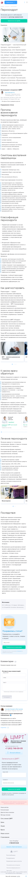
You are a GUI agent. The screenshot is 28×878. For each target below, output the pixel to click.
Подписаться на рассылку (14, 647)
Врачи (3, 829)
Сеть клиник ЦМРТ (7, 818)
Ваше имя (5, 772)
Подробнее (3, 727)
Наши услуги (5, 833)
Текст (4, 682)
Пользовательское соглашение (13, 865)
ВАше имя (5, 672)
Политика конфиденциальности (13, 867)
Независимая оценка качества (14, 861)
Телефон (5, 779)
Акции (3, 826)
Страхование (5, 837)
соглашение (19, 651)
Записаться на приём (14, 789)
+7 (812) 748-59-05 (14, 748)
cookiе (18, 876)
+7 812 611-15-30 (14, 843)
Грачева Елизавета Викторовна (14, 709)
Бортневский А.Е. (10, 92)
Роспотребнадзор (10, 855)
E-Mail (4, 677)
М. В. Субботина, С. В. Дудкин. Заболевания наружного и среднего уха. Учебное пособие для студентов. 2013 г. (13, 605)
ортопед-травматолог (16, 17)
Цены (2, 822)
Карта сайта (9, 870)
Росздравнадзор (10, 858)
